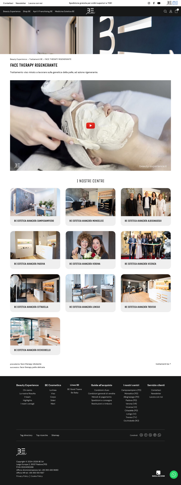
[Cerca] (165, 11)
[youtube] (158, 3)
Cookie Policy (37, 476)
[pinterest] (154, 435)
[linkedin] (141, 435)
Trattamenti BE (36, 59)
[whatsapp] (159, 435)
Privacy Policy (22, 476)
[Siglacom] (158, 473)
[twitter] (150, 435)
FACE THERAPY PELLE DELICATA (32, 367)
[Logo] (90, 11)
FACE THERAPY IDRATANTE (31, 364)
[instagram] (149, 3)
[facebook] (154, 3)
